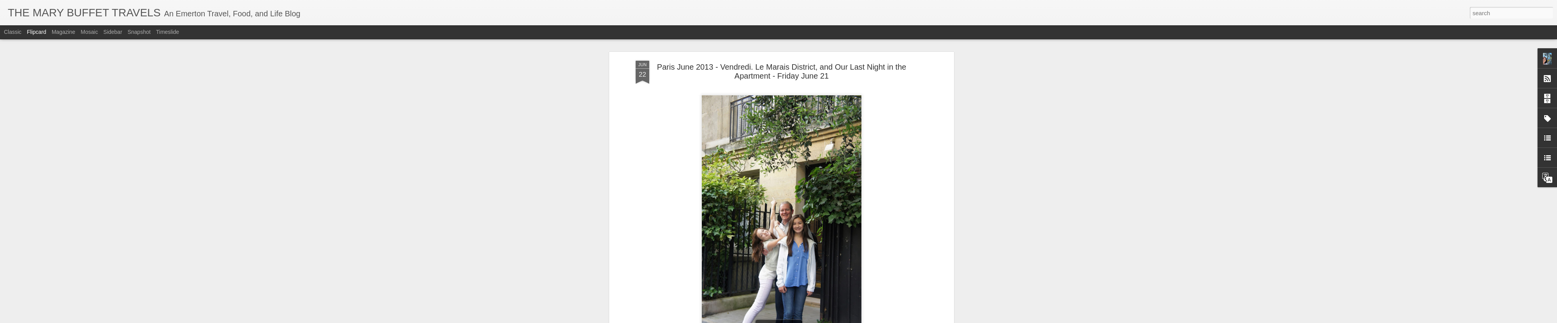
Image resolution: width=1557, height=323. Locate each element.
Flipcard (36, 32)
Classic (12, 32)
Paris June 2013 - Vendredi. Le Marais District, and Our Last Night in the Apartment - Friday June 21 (781, 71)
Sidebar (113, 32)
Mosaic (89, 32)
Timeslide (167, 32)
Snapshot (139, 32)
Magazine (64, 32)
